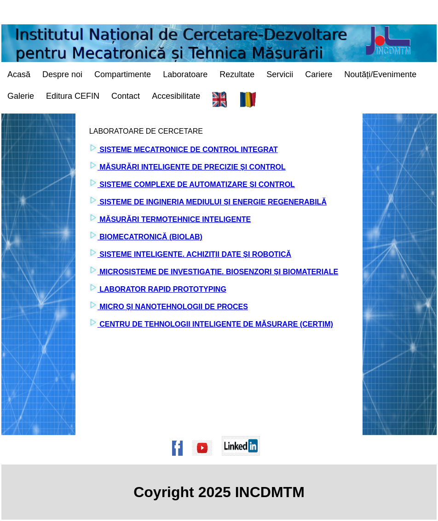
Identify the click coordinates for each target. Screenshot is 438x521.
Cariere (318, 74)
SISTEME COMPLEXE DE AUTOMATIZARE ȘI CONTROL (196, 184)
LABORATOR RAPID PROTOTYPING (162, 289)
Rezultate (236, 74)
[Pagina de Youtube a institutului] (205, 460)
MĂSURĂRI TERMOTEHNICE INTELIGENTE (174, 219)
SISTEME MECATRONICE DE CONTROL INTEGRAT (188, 149)
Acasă (18, 74)
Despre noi (62, 74)
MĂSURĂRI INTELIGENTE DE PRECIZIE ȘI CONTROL (192, 167)
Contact (125, 96)
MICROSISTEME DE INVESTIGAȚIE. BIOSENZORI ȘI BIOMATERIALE (218, 272)
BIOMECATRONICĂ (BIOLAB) (150, 237)
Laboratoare (185, 74)
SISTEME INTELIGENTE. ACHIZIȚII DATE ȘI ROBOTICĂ (194, 254)
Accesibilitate (176, 96)
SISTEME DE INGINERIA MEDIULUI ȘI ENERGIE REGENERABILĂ (212, 202)
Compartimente (122, 74)
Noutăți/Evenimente (380, 74)
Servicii (279, 74)
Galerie (20, 96)
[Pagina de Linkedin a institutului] (244, 460)
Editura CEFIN (72, 96)
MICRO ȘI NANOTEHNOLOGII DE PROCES (173, 307)
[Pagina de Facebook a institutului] (180, 460)
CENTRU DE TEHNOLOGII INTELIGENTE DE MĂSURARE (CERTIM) (215, 324)
